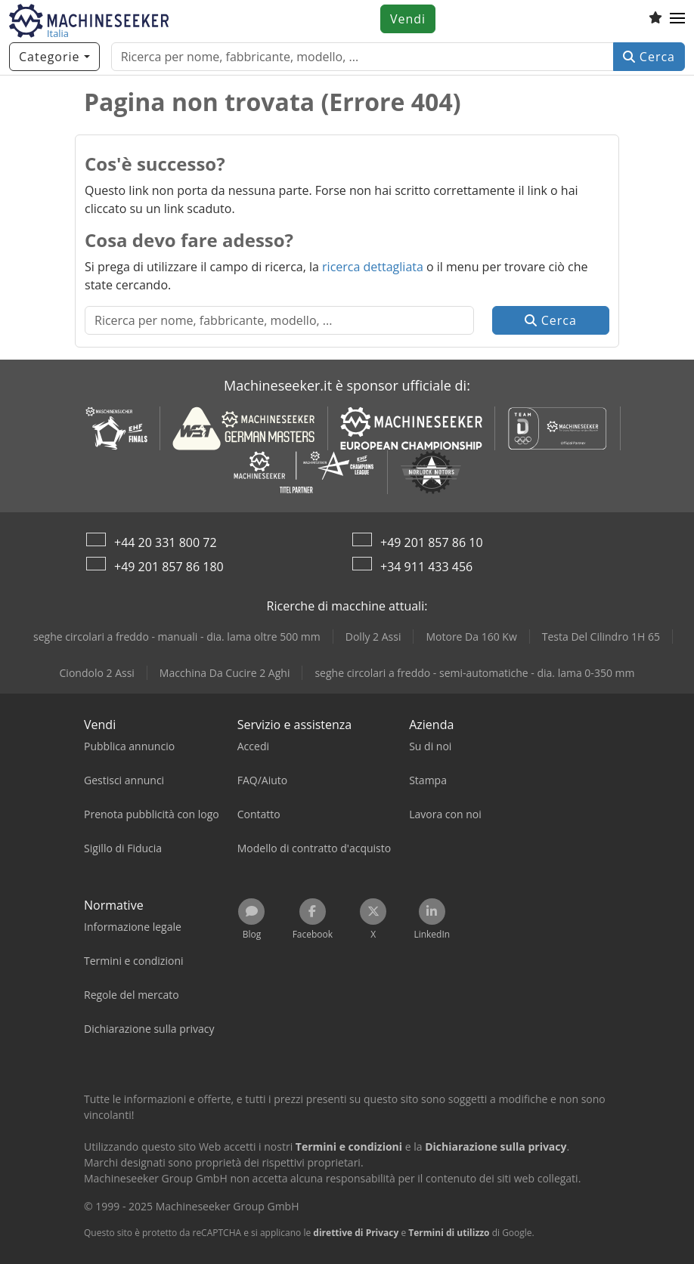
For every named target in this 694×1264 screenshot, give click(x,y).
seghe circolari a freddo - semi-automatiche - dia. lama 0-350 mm (474, 673)
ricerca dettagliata (372, 266)
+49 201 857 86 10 (431, 542)
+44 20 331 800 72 (165, 542)
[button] (677, 19)
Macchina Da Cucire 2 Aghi (225, 673)
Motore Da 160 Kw (471, 636)
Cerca (649, 56)
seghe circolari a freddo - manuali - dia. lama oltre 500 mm (177, 636)
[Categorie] (54, 56)
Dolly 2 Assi (373, 636)
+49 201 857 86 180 (169, 566)
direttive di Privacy (355, 1232)
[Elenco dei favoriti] (655, 19)
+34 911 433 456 (426, 566)
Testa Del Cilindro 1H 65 (601, 636)
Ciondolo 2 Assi (97, 673)
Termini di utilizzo (448, 1232)
